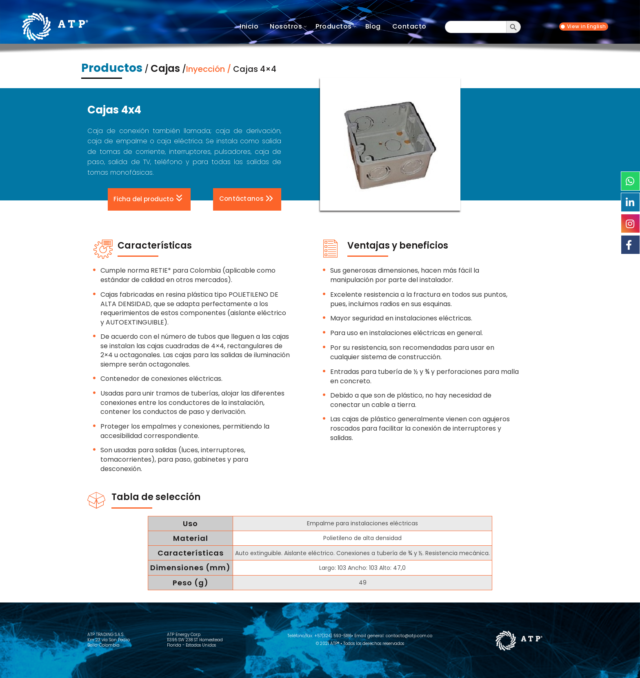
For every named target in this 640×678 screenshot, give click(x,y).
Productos (334, 26)
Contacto (409, 26)
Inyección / (209, 69)
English (596, 26)
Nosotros (286, 26)
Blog (373, 26)
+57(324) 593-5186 (332, 636)
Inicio (249, 26)
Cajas (165, 68)
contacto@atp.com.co (409, 636)
